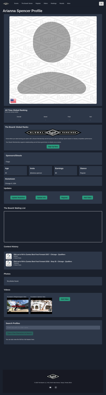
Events (16, 3)
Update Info (41, 197)
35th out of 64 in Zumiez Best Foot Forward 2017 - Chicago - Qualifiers (39, 254)
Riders (46, 3)
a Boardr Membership (38, 138)
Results (62, 3)
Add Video (87, 197)
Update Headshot (18, 197)
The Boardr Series (27, 3)
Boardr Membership (14, 142)
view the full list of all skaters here (24, 339)
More (68, 3)
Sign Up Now (53, 146)
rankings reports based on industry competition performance (75, 138)
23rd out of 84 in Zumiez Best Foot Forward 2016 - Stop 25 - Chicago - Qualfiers (43, 261)
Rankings (53, 3)
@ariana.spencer (36, 173)
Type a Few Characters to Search (19, 333)
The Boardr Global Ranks (16, 127)
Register (38, 3)
